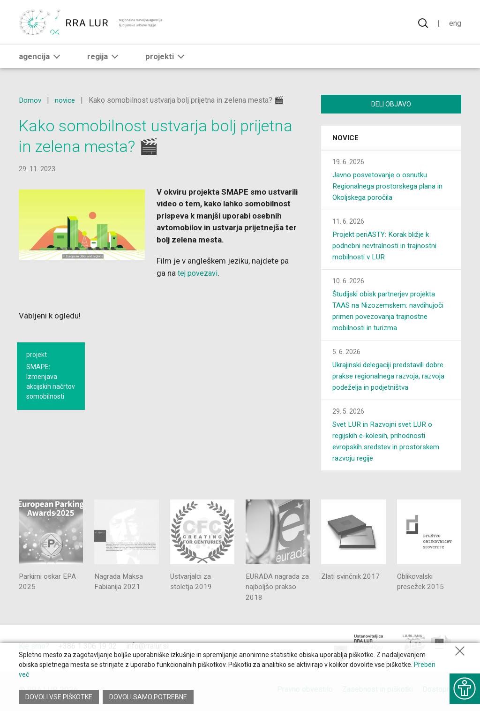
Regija (104, 59)
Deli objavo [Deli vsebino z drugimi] (391, 104)
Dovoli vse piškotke (58, 697)
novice (66, 100)
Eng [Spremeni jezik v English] (454, 23)
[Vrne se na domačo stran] (91, 23)
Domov (30, 100)
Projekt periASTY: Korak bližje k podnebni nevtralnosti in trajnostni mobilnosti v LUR (387, 247)
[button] (57, 59)
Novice (345, 140)
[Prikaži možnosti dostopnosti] (463, 685)
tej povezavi (199, 273)
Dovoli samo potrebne (149, 697)
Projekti (166, 59)
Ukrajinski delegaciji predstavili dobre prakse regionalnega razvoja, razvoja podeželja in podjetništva (389, 377)
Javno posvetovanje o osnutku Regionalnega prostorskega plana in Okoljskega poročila (391, 188)
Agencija (41, 59)
